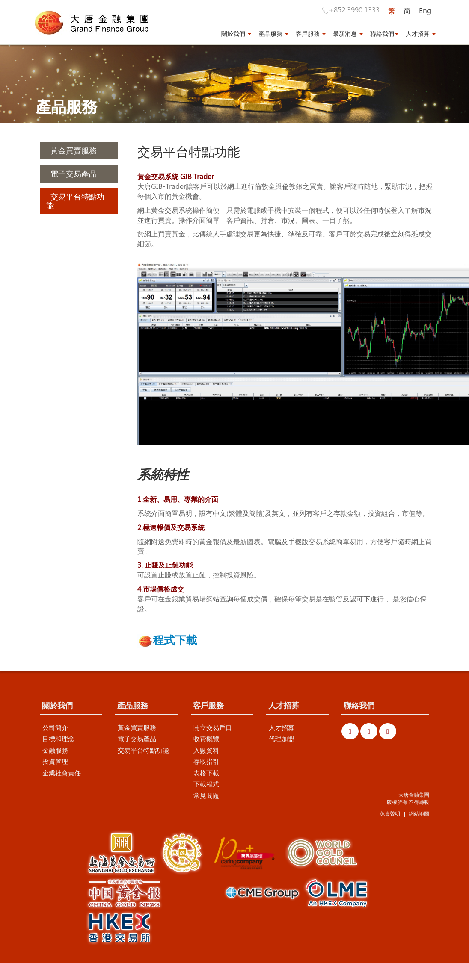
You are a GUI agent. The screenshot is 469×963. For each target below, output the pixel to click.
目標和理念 (58, 739)
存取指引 (206, 761)
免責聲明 (390, 813)
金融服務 (55, 750)
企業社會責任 (61, 773)
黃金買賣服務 (137, 728)
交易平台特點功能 (143, 750)
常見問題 (206, 795)
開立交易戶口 (212, 728)
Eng (425, 10)
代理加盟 (281, 739)
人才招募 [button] (421, 34)
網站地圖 (419, 813)
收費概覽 (206, 739)
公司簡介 (55, 728)
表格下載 (206, 773)
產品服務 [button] (273, 34)
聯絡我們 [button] (384, 34)
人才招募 (281, 728)
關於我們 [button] (236, 34)
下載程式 (206, 784)
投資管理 (55, 761)
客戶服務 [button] (311, 34)
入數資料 (206, 750)
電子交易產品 (137, 739)
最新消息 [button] (348, 34)
